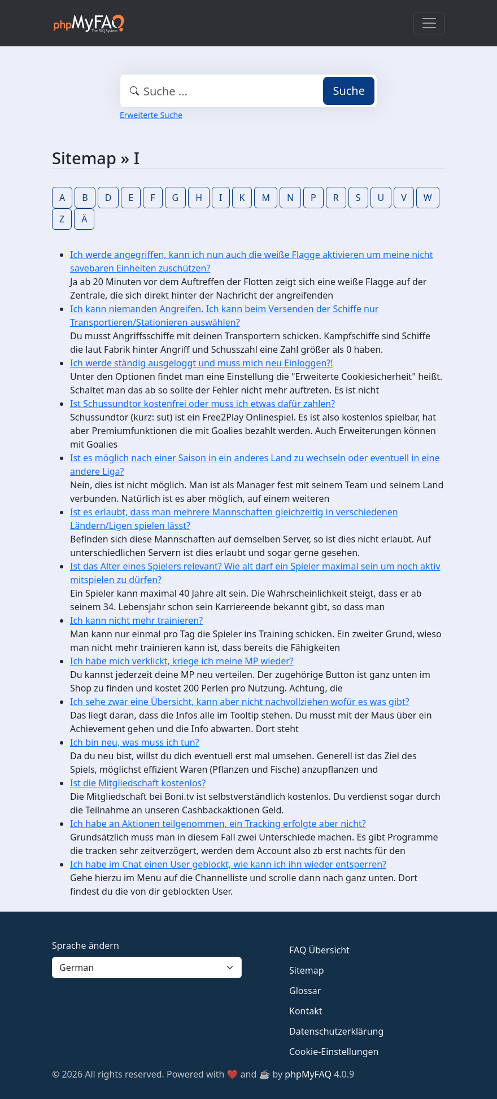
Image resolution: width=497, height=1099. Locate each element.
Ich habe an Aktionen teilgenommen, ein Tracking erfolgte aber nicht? (218, 823)
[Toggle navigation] (429, 23)
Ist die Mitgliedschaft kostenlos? (138, 783)
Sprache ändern (85, 945)
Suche (349, 90)
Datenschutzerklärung (336, 1031)
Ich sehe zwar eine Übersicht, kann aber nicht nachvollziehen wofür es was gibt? (239, 701)
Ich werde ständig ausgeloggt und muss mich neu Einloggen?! (201, 363)
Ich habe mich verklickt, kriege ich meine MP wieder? (182, 661)
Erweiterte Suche (151, 115)
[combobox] (248, 91)
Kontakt (305, 1011)
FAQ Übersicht (319, 950)
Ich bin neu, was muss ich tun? (134, 742)
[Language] (147, 967)
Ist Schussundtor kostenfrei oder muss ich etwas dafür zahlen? (202, 403)
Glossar (305, 990)
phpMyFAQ (308, 1074)
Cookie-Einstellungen (333, 1051)
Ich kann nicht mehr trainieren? (136, 620)
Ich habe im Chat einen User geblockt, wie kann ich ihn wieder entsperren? (228, 864)
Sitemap (306, 970)
